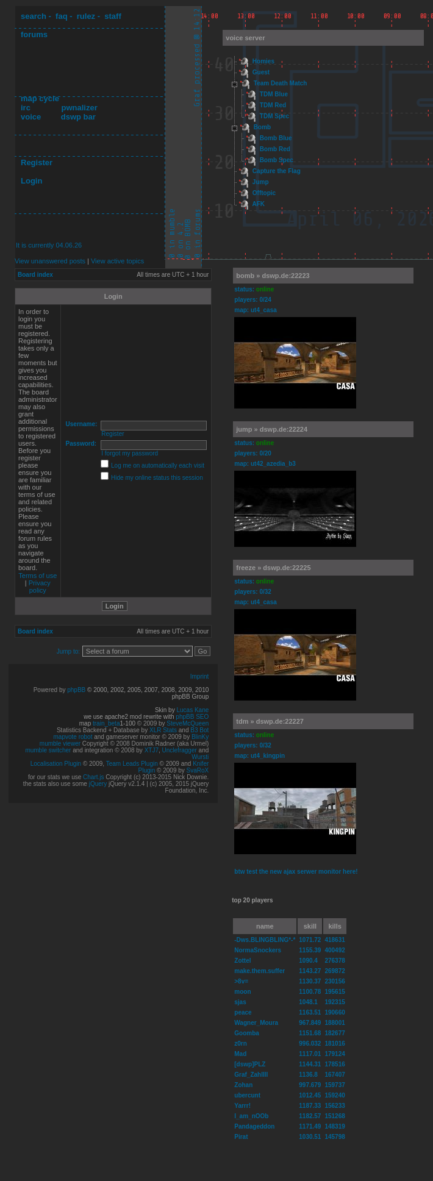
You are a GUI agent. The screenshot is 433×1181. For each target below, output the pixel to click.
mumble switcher (48, 750)
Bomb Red (275, 149)
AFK (258, 204)
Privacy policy (40, 586)
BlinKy (200, 736)
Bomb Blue (276, 138)
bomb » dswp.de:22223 (272, 275)
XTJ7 (152, 750)
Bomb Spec (276, 160)
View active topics (117, 261)
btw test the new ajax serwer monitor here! (295, 871)
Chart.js (93, 777)
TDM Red (273, 105)
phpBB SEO (192, 716)
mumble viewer (60, 743)
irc (25, 107)
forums (34, 34)
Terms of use (37, 575)
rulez (86, 16)
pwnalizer (79, 107)
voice (31, 116)
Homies (263, 61)
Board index (35, 274)
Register (36, 162)
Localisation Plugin (55, 763)
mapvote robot (73, 736)
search (33, 16)
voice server (245, 37)
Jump (260, 182)
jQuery (98, 783)
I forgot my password (129, 453)
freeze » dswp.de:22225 (273, 567)
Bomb (262, 127)
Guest (261, 72)
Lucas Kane (192, 710)
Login (31, 180)
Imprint (199, 676)
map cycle (40, 98)
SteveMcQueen (187, 723)
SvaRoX (198, 770)
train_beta (106, 723)
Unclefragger (179, 750)
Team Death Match (280, 83)
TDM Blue (274, 94)
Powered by (51, 690)
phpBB (76, 690)
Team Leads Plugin (132, 763)
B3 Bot (199, 730)
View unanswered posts (50, 261)
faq (61, 16)
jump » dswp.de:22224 (271, 429)
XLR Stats (163, 730)
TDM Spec (274, 116)
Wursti (200, 757)
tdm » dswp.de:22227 (270, 721)
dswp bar (78, 116)
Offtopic (264, 193)
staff (112, 16)
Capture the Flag (276, 171)
